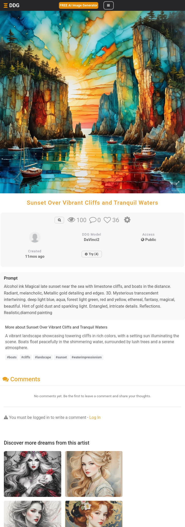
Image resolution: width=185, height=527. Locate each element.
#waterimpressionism (87, 357)
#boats (11, 357)
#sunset (61, 357)
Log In (95, 417)
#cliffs (25, 357)
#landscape (43, 357)
